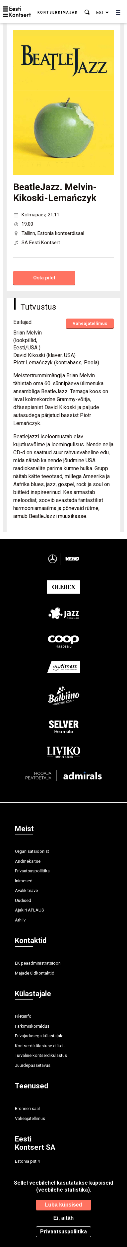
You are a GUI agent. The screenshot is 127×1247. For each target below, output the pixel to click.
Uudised (23, 900)
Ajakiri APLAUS (29, 910)
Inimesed (23, 880)
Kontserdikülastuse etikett (40, 1045)
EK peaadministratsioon (38, 963)
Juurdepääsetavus (32, 1065)
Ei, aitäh (63, 1218)
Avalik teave (26, 890)
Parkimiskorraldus (32, 1026)
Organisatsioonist (32, 851)
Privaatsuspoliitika (32, 870)
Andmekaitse (27, 861)
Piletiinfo (23, 1016)
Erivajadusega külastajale (39, 1035)
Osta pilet (44, 278)
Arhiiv (20, 919)
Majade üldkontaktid (34, 973)
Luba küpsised (63, 1205)
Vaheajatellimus (90, 323)
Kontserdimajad (57, 12)
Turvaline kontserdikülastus (41, 1055)
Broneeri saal (27, 1108)
